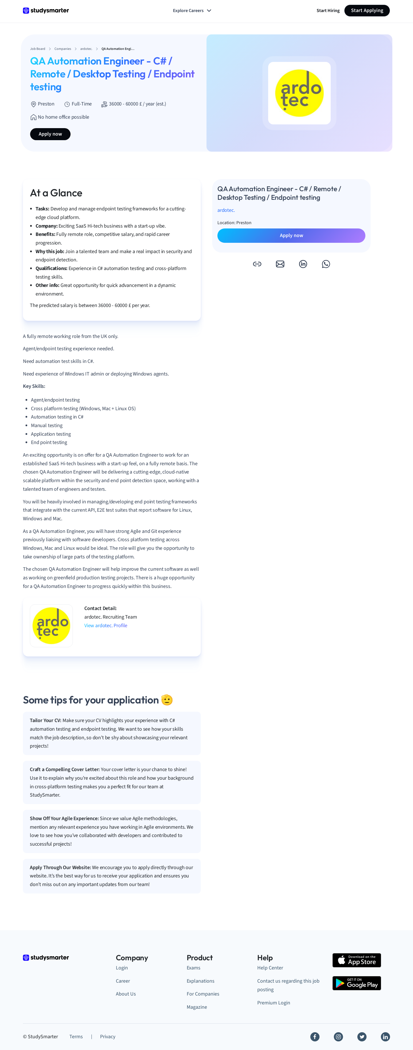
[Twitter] (362, 1036)
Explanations (201, 981)
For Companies (203, 994)
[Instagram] (338, 1036)
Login (122, 967)
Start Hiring (328, 10)
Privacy (107, 1036)
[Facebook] (315, 1036)
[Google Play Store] (356, 983)
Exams (193, 967)
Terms (76, 1036)
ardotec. (226, 210)
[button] (257, 264)
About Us (126, 994)
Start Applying (367, 10)
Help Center (270, 967)
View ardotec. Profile (105, 625)
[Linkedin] (385, 1036)
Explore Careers (193, 10)
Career (123, 981)
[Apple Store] (356, 960)
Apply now (50, 134)
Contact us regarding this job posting (288, 985)
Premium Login (273, 1002)
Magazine (197, 1007)
